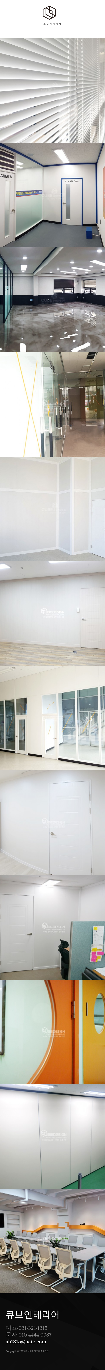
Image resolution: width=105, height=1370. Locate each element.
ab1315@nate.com (26, 1341)
